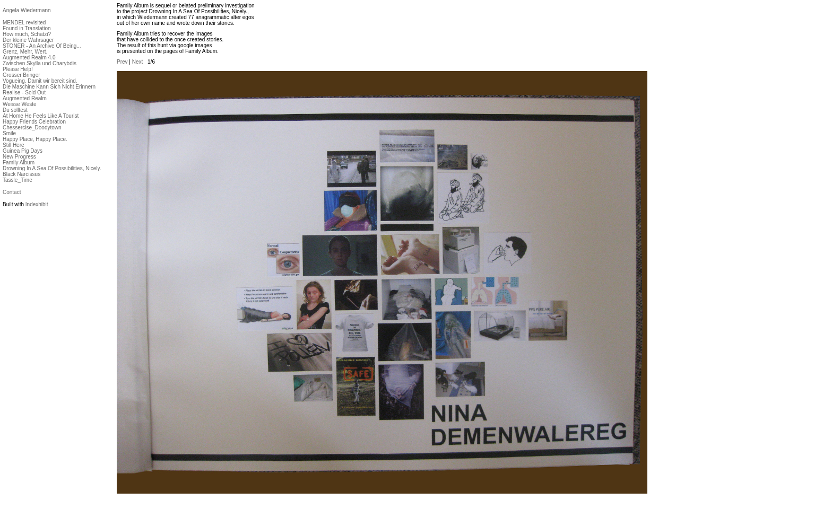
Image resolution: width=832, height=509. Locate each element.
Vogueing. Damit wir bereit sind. (40, 81)
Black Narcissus (21, 174)
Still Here (13, 145)
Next (137, 62)
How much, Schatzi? (27, 34)
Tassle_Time (17, 180)
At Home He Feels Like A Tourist (41, 116)
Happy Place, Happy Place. (35, 139)
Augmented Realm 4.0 (29, 57)
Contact (12, 192)
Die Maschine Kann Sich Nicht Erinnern (49, 87)
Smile (9, 133)
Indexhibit (36, 204)
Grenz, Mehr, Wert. (25, 52)
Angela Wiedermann (27, 10)
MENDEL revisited (24, 22)
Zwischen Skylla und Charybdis (39, 63)
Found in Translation (27, 28)
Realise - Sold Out (24, 92)
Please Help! (18, 69)
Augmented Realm (25, 98)
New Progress (19, 157)
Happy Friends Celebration (34, 122)
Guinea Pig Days (22, 151)
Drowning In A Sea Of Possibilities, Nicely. (52, 168)
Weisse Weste (20, 104)
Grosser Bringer (21, 75)
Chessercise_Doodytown (32, 127)
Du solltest (15, 110)
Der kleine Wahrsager (28, 40)
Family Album (18, 162)
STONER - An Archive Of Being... (42, 46)
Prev (122, 62)
